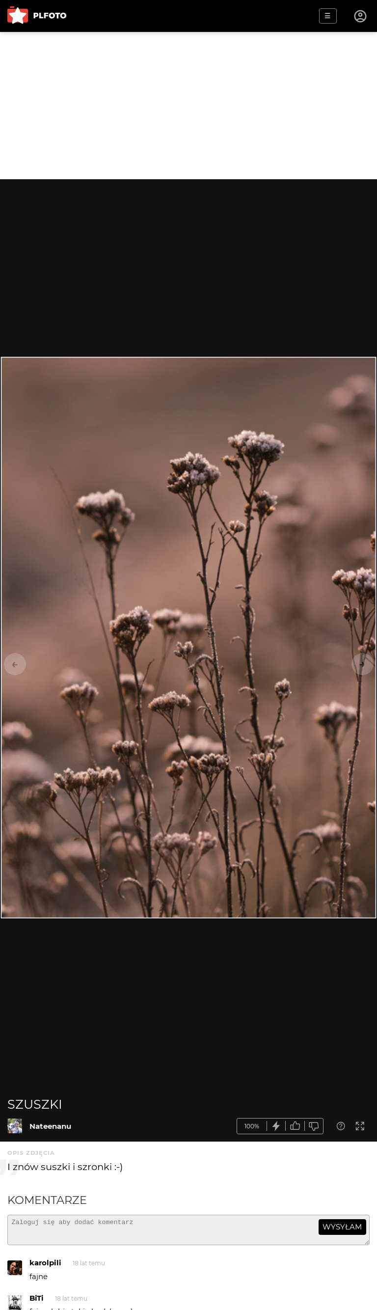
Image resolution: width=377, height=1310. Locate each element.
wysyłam (342, 1226)
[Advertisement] (188, 105)
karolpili (45, 1267)
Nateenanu (50, 1126)
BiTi (36, 1302)
